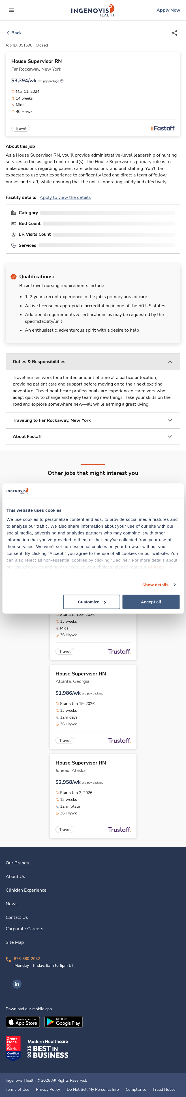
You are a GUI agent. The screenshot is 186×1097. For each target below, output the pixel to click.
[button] (93, 362)
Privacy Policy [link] (48, 1089)
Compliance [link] (136, 1089)
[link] (93, 10)
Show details (155, 584)
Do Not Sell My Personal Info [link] (93, 1089)
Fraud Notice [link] (164, 1089)
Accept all (151, 601)
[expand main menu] (11, 10)
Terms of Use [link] (17, 1089)
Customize (92, 601)
